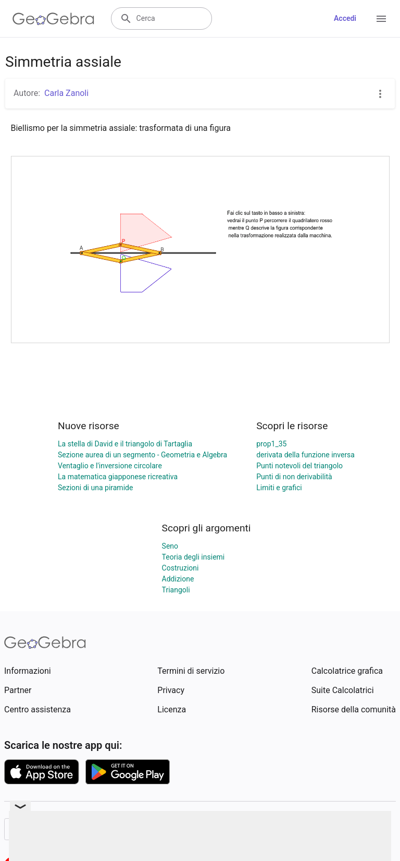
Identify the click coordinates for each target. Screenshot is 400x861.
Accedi (345, 18)
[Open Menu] (381, 19)
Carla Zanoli (66, 93)
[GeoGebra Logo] (53, 19)
